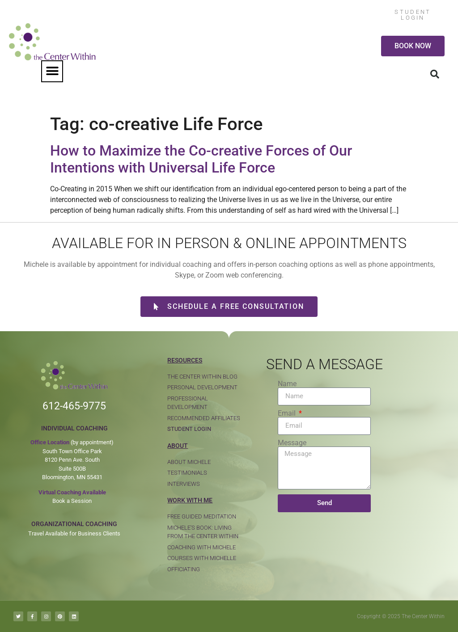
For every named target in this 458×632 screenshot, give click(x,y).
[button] (52, 71)
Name (287, 384)
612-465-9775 (74, 406)
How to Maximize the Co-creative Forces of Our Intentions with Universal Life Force (201, 159)
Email (287, 413)
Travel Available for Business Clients (74, 533)
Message (292, 443)
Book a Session (72, 500)
